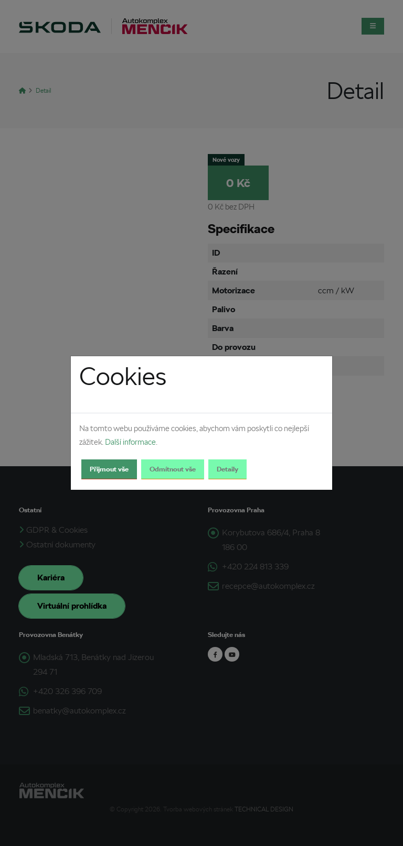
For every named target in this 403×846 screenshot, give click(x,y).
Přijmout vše (109, 469)
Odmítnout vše (173, 469)
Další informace (130, 442)
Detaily (227, 469)
